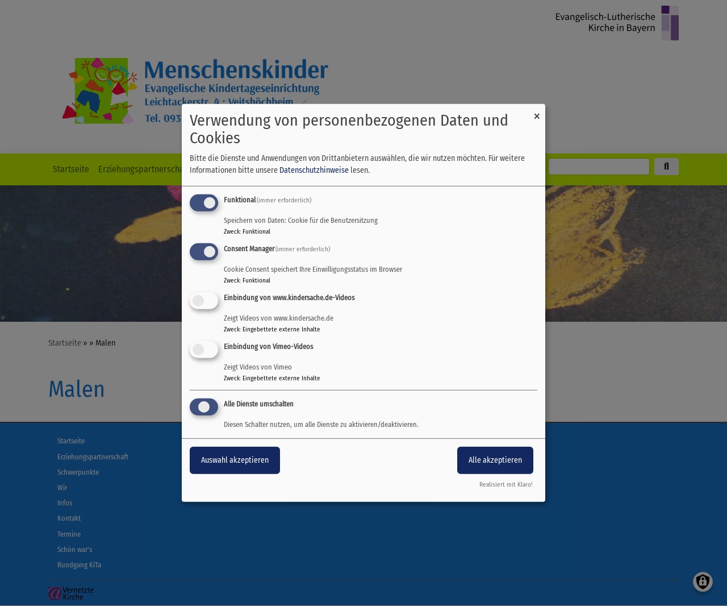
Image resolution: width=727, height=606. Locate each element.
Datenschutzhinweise (314, 170)
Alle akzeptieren (495, 459)
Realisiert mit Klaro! (506, 484)
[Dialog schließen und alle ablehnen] (536, 111)
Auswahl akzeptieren (235, 459)
